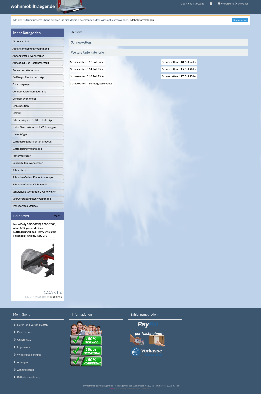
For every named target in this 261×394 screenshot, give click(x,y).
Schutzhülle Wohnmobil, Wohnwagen (34, 191)
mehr (58, 215)
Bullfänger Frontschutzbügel (28, 77)
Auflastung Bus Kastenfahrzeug (30, 62)
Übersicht (192, 3)
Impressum (21, 347)
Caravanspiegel (21, 84)
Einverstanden (240, 20)
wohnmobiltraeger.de (48, 6)
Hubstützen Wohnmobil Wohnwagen (34, 127)
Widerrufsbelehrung (27, 354)
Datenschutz (22, 332)
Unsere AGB (22, 339)
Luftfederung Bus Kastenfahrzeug (31, 141)
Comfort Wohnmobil (24, 98)
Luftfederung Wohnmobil (27, 148)
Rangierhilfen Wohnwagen (27, 162)
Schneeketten (20, 170)
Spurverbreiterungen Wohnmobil (31, 198)
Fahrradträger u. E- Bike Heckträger (33, 119)
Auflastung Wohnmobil (25, 69)
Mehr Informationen (142, 19)
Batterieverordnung (26, 376)
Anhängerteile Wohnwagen (28, 55)
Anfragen (20, 362)
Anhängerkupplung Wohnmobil (30, 48)
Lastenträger (19, 134)
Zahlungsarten (23, 369)
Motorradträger (21, 155)
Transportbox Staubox (25, 205)
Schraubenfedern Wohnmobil (29, 184)
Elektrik (16, 112)
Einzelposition (20, 105)
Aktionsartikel (20, 41)
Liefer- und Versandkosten (30, 324)
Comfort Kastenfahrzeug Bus (29, 91)
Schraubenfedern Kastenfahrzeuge (32, 177)
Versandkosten (54, 296)
